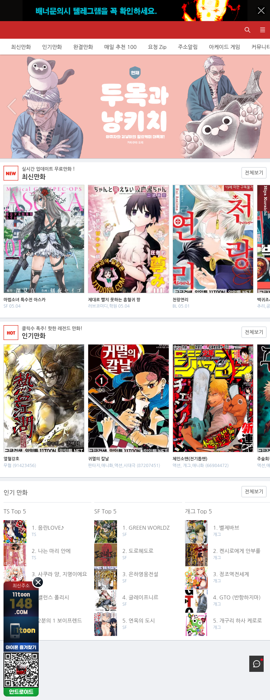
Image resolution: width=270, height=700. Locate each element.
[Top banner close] (261, 10)
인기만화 (52, 47)
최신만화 (21, 47)
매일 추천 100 (120, 47)
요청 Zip (157, 47)
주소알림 (188, 47)
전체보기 (254, 172)
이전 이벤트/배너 (11, 106)
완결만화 (83, 47)
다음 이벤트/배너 (258, 106)
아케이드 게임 (224, 47)
